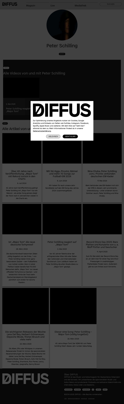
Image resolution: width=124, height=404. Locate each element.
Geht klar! (70, 136)
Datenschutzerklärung (42, 131)
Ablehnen (53, 136)
